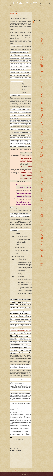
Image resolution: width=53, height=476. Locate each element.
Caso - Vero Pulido (41, 118)
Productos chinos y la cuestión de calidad (41, 176)
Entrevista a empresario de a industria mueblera (41, 192)
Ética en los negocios (41, 214)
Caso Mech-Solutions (41, 55)
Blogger (30, 474)
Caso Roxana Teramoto (41, 102)
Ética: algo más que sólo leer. (41, 136)
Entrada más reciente (13, 469)
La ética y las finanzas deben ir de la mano (41, 219)
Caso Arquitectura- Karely (41, 100)
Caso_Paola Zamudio (41, 126)
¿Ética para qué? (41, 256)
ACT (34, 21)
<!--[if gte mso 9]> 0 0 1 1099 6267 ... (41, 108)
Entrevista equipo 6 (41, 196)
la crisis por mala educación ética (41, 259)
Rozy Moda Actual (41, 195)
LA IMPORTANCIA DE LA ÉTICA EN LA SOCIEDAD (41, 71)
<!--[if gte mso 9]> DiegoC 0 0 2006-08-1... (41, 235)
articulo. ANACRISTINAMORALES (41, 111)
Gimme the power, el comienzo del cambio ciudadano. (41, 187)
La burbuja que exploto (41, 224)
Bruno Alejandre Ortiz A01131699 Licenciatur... (41, 164)
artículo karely (41, 106)
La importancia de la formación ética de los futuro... (41, 226)
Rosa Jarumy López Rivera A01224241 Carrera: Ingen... (41, 61)
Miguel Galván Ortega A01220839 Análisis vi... (41, 216)
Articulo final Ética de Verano (41, 48)
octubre (41, 30)
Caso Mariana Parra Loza (41, 146)
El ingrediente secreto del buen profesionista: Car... (41, 116)
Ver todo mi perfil (35, 22)
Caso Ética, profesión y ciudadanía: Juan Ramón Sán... (41, 97)
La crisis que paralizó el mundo (41, 264)
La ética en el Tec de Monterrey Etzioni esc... (41, 244)
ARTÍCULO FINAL (41, 75)
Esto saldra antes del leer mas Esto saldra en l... (41, 57)
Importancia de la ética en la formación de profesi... (41, 241)
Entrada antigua (29, 469)
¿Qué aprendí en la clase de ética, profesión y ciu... (41, 128)
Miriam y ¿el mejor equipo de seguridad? (41, 148)
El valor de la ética (41, 229)
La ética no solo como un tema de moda (41, 80)
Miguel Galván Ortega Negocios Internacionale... (41, 169)
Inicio (21, 469)
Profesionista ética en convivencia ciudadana (41, 93)
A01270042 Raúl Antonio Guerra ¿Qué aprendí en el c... (41, 143)
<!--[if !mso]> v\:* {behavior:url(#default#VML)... (41, 151)
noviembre (41, 28)
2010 (40, 274)
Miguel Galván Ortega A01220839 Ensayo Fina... (41, 172)
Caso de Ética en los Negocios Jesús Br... (41, 113)
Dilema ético (41, 52)
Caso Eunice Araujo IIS (41, 94)
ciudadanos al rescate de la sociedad (41, 35)
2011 (40, 273)
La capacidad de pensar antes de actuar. (41, 82)
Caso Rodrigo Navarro (41, 131)
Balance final (41, 53)
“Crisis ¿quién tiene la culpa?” (41, 255)
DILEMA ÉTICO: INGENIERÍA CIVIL (41, 90)
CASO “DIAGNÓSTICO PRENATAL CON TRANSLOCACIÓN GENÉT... (41, 86)
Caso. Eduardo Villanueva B (41, 134)
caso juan (41, 42)
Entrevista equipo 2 (41, 207)
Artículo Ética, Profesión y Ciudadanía (41, 69)
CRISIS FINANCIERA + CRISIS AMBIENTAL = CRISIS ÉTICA (41, 232)
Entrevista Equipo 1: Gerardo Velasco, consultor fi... (41, 211)
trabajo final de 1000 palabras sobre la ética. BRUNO (41, 161)
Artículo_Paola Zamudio (41, 120)
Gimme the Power (41, 183)
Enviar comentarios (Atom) (15, 470)
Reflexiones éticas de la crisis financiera (41, 261)
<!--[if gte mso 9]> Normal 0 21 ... (41, 41)
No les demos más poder (41, 200)
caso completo (41, 153)
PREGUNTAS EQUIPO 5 (41, 202)
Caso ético (41, 64)
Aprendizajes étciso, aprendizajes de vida (41, 66)
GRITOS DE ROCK (41, 184)
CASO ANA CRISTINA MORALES (41, 122)
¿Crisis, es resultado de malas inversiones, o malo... (41, 266)
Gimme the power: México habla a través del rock (41, 180)
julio (40, 32)
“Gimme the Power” (41, 177)
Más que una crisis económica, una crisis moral (41, 247)
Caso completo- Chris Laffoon (41, 138)
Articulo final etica (41, 132)
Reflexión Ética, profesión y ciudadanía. (41, 51)
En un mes (41, 63)
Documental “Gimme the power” (41, 190)
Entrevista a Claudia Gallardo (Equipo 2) (41, 199)
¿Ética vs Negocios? (41, 221)
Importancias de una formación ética (41, 250)
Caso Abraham (41, 36)
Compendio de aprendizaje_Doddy (41, 77)
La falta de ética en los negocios (41, 253)
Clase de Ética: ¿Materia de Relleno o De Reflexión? (41, 38)
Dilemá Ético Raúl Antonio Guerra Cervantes (41, 157)
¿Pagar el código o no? (41, 124)
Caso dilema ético (14, 13)
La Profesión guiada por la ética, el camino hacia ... (41, 44)
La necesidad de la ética (41, 222)
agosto (41, 31)
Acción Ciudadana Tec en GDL (23, 3)
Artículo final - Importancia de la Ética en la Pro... (41, 104)
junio (40, 33)
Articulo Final (41, 140)
